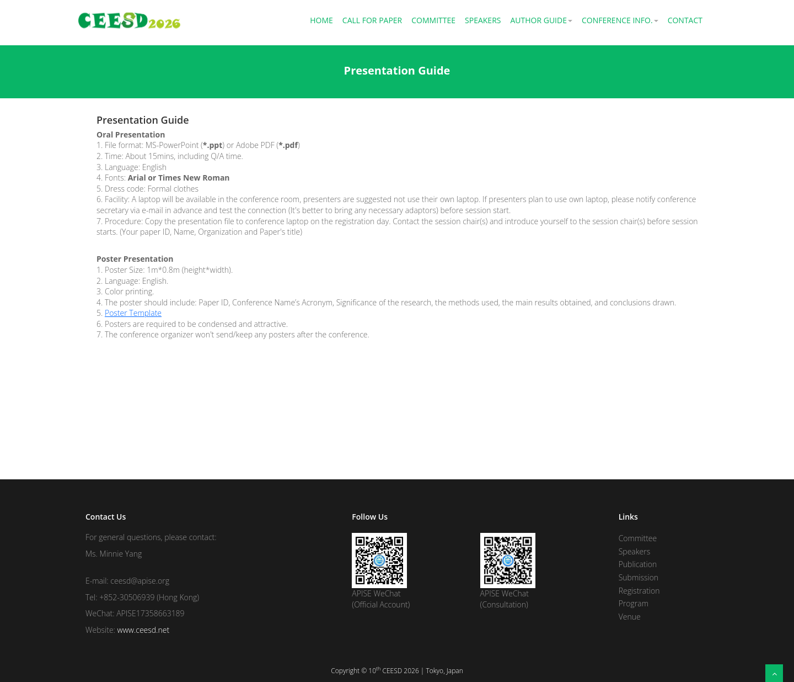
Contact (685, 20)
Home (321, 20)
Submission (638, 577)
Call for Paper (372, 20)
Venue (630, 616)
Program (633, 603)
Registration (639, 590)
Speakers (483, 20)
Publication (638, 564)
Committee (433, 20)
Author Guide (541, 20)
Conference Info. (620, 20)
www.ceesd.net (143, 630)
